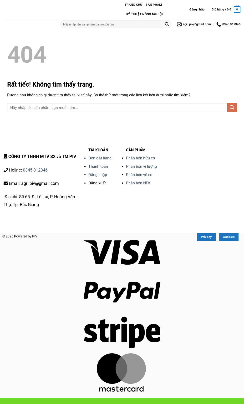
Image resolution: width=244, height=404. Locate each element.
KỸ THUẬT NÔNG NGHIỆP (144, 14)
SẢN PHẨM (154, 4)
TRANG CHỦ (133, 4)
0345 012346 (35, 170)
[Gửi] (167, 24)
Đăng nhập (97, 174)
